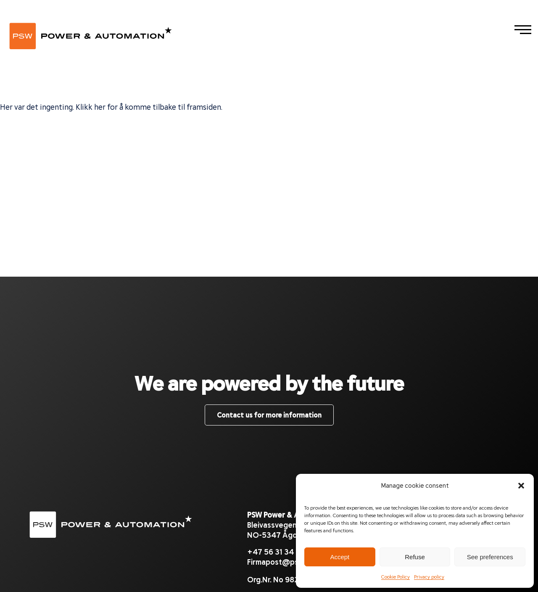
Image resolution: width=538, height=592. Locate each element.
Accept (339, 556)
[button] (521, 485)
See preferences (490, 556)
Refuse (415, 556)
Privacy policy (429, 576)
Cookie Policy (395, 576)
